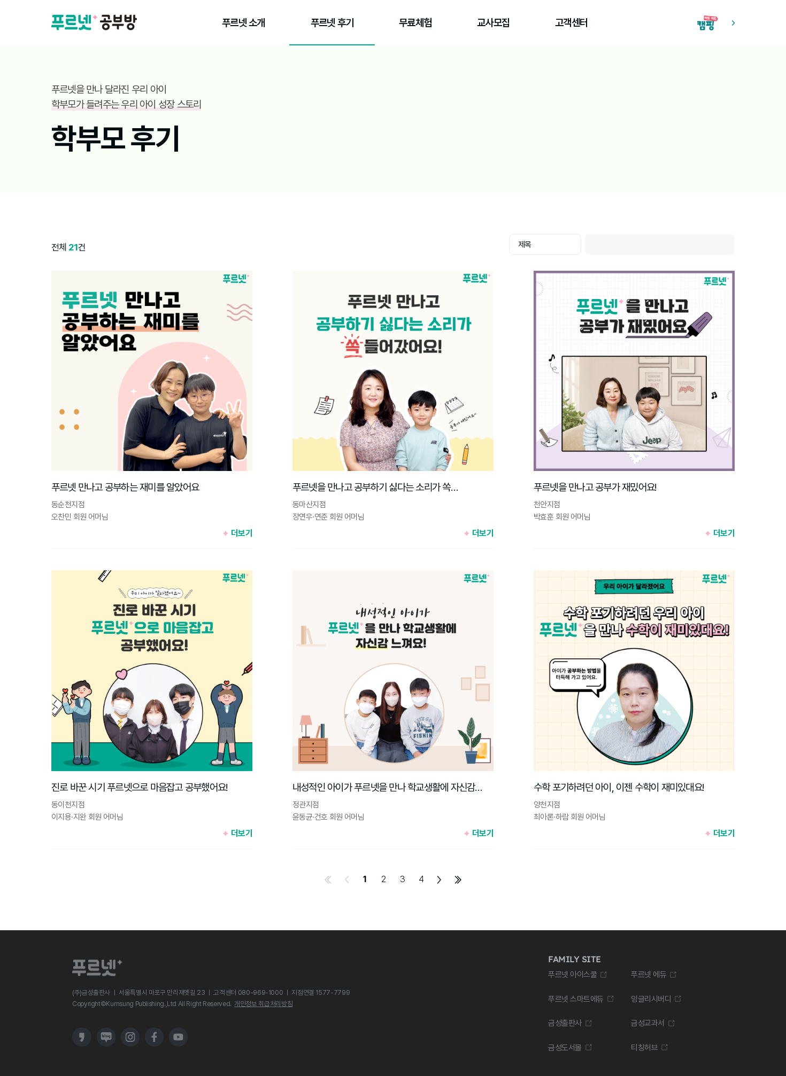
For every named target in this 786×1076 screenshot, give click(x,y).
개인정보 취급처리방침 (263, 1004)
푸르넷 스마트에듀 (576, 999)
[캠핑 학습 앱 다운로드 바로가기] (716, 22)
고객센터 (571, 23)
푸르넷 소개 (243, 23)
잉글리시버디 (651, 999)
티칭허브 (644, 1048)
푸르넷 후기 (332, 23)
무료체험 (415, 23)
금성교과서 (648, 1023)
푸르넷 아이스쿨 (572, 974)
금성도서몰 (565, 1048)
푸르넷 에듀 (648, 974)
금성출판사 (565, 1023)
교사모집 (493, 23)
